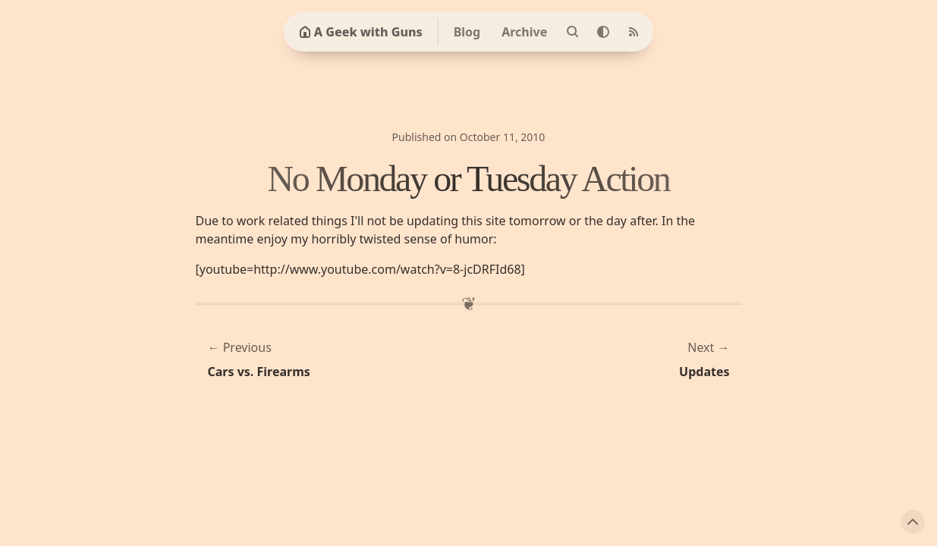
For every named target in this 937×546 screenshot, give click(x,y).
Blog (467, 32)
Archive (524, 32)
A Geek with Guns (361, 32)
